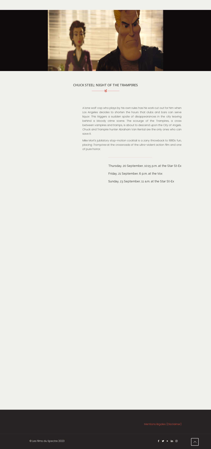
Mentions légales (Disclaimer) (162, 424)
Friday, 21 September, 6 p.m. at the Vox (135, 173)
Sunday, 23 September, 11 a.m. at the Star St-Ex (141, 181)
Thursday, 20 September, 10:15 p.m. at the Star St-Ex (144, 166)
